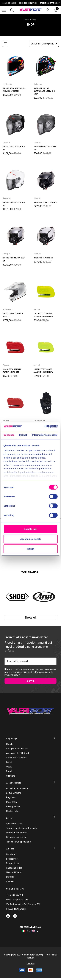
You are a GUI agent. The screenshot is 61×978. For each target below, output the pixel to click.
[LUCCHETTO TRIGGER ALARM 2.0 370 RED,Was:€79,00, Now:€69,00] (15, 347)
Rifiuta (30, 548)
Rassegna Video (14, 868)
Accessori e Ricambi (16, 757)
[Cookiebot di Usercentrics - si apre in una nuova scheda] (44, 427)
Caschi (9, 744)
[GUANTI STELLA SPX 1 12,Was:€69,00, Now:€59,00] (46, 403)
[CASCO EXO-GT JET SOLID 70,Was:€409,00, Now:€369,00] (15, 180)
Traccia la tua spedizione (18, 841)
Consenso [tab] (8, 435)
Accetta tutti (30, 529)
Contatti (10, 877)
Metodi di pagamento (16, 832)
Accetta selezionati (30, 539)
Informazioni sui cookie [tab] (45, 435)
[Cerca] (12, 10)
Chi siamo (11, 854)
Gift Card (10, 775)
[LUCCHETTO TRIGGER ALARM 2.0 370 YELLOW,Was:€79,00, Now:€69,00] (46, 291)
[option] (17, 597)
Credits (30, 963)
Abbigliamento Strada (16, 748)
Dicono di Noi (12, 863)
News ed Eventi (13, 872)
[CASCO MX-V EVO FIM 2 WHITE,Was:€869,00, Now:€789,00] (15, 291)
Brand (9, 771)
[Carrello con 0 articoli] (56, 10)
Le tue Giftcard (13, 793)
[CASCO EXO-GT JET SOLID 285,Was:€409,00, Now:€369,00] (46, 124)
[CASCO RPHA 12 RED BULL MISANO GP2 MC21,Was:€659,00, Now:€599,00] (15, 66)
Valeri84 (10, 881)
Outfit (9, 766)
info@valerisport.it (20, 900)
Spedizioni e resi (14, 823)
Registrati (11, 797)
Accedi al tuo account (17, 788)
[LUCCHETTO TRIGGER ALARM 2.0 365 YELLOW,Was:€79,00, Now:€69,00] (46, 347)
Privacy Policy (11, 675)
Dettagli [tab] (23, 435)
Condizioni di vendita (16, 837)
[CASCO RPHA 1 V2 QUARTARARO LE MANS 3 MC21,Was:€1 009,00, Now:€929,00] (46, 66)
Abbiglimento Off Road (17, 753)
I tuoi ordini (11, 802)
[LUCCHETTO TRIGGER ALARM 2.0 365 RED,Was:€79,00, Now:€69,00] (15, 403)
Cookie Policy (13, 811)
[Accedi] (47, 10)
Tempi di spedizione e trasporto (22, 828)
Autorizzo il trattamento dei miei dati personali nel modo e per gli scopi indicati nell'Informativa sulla (30, 672)
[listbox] (44, 44)
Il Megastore (12, 858)
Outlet (9, 762)
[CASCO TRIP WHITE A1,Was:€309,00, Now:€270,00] (46, 236)
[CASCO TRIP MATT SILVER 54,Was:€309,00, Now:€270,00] (15, 236)
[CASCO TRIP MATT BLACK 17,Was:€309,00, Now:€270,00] (46, 180)
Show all (30, 617)
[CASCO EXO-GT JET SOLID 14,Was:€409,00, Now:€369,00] (15, 124)
